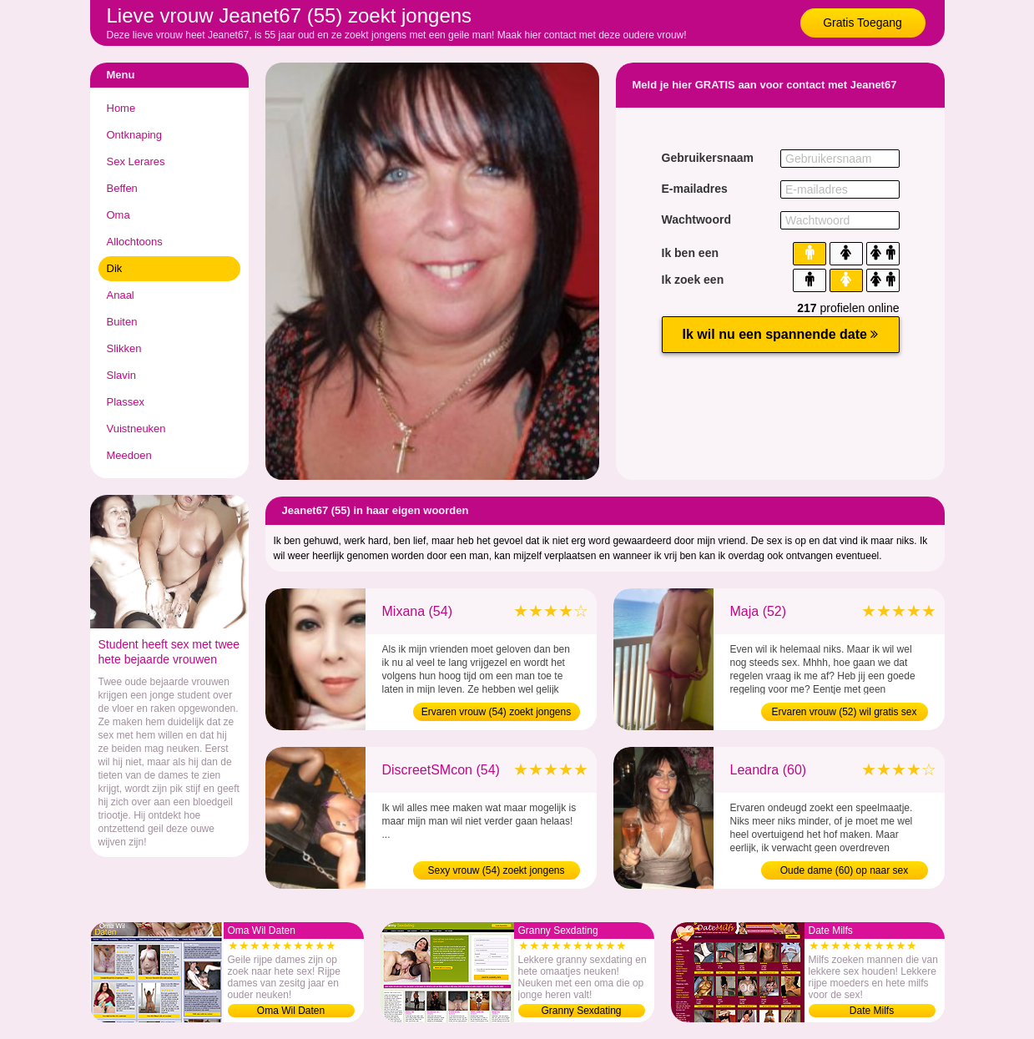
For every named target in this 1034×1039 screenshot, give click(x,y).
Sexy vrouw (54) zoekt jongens (495, 870)
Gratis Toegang (862, 22)
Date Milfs (872, 1010)
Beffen (122, 188)
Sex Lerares (136, 161)
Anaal (120, 295)
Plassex (126, 402)
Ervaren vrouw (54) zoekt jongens (496, 712)
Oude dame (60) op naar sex (844, 870)
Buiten (122, 321)
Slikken (124, 348)
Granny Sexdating (581, 1010)
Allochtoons (135, 241)
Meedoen (129, 455)
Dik (115, 268)
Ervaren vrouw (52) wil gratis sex (843, 712)
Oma (118, 215)
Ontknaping (135, 135)
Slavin (121, 375)
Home (121, 108)
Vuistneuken (136, 428)
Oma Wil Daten (291, 1010)
